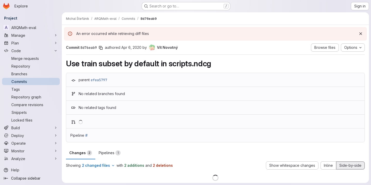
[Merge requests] (31, 58)
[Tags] (31, 89)
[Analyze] (31, 158)
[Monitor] (31, 150)
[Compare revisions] (31, 104)
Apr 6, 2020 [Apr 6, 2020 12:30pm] (131, 47)
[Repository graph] (31, 96)
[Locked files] (31, 120)
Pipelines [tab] (110, 152)
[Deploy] (31, 135)
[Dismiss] (361, 34)
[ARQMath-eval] (31, 27)
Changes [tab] (80, 152)
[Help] (31, 170)
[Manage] (31, 35)
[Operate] (31, 143)
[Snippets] (31, 112)
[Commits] (31, 81)
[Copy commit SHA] (101, 48)
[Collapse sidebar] (31, 178)
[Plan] (31, 43)
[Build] (31, 127)
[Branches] (31, 73)
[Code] (31, 50)
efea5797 (99, 80)
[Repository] (31, 66)
